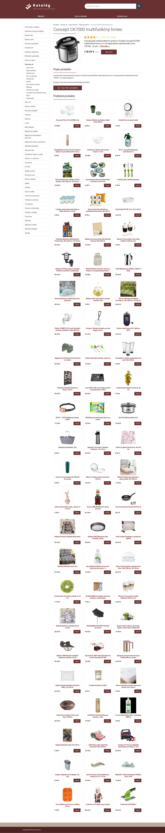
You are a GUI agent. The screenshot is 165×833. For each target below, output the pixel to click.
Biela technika (73, 25)
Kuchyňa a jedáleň (31, 111)
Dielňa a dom (29, 39)
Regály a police (30, 171)
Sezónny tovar (30, 175)
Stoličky (27, 187)
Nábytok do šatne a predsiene (35, 142)
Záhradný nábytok (31, 229)
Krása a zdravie (30, 106)
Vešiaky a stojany (31, 212)
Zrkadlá (27, 233)
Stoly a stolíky (29, 192)
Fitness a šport (30, 60)
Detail (77, 126)
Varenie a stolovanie (32, 208)
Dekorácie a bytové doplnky (34, 31)
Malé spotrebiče (84, 25)
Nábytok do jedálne (31, 131)
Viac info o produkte (68, 88)
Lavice (27, 123)
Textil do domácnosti (32, 196)
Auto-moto (30, 68)
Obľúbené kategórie (31, 146)
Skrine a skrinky (30, 179)
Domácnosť (29, 48)
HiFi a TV (28, 102)
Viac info (108, 52)
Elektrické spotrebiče (32, 56)
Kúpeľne (28, 119)
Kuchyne (28, 115)
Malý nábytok (29, 127)
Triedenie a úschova (32, 200)
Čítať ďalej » (105, 46)
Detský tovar (122, 16)
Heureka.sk (63, 25)
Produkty (56, 25)
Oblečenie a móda (32, 90)
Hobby (28, 81)
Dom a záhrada (81, 16)
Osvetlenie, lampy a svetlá (34, 154)
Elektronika (30, 79)
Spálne (27, 183)
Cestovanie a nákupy (32, 27)
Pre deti (27, 167)
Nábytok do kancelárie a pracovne (33, 136)
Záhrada (28, 221)
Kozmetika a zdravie (33, 84)
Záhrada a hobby (31, 225)
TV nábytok (29, 204)
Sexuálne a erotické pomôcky (36, 93)
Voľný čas (28, 216)
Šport (28, 95)
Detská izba (29, 35)
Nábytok (41, 16)
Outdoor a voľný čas (32, 158)
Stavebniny (30, 98)
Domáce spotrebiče (31, 44)
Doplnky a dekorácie (32, 52)
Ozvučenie (28, 163)
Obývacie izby (29, 150)
